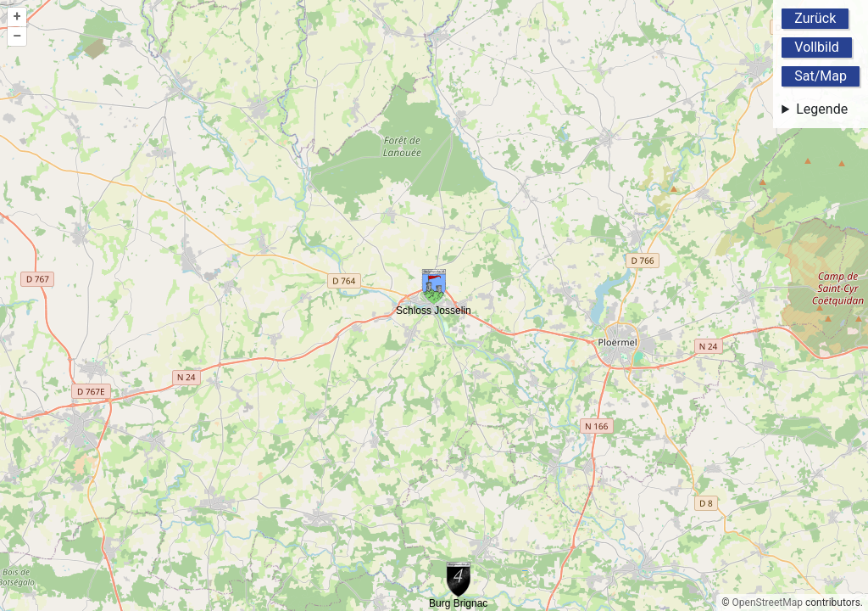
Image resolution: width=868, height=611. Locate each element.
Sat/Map (820, 76)
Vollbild (816, 47)
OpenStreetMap (767, 602)
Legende (822, 109)
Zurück (815, 18)
